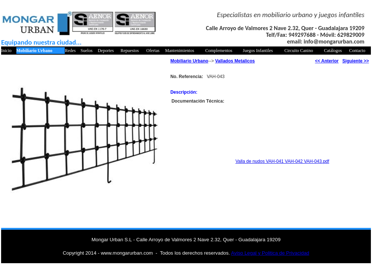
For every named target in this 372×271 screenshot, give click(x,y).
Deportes (106, 50)
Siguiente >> (355, 61)
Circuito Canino (298, 50)
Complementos (218, 50)
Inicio (6, 50)
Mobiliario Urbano (34, 50)
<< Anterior (327, 61)
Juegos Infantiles (258, 50)
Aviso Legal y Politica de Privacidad (270, 253)
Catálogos (333, 50)
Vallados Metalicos (235, 61)
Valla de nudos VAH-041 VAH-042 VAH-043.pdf (282, 161)
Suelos (87, 50)
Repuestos (130, 50)
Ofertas (152, 50)
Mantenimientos (179, 50)
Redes (70, 50)
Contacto (357, 50)
